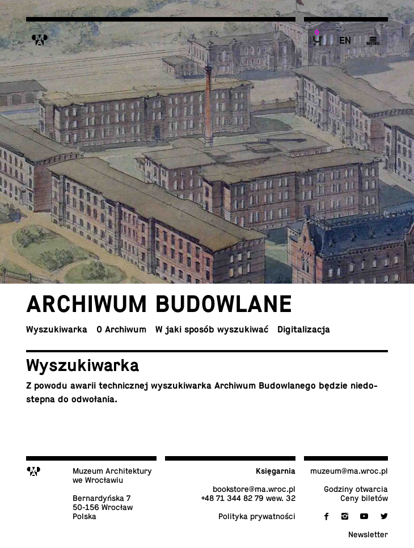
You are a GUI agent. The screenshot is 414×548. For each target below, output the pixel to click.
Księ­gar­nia (275, 470)
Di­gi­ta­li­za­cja (303, 329)
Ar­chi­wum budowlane (159, 303)
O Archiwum (121, 329)
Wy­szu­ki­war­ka (56, 329)
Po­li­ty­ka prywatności (256, 516)
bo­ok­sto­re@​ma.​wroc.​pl (254, 489)
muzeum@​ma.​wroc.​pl (349, 470)
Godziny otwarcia (356, 489)
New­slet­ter (368, 534)
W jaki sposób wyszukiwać (211, 329)
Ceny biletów (364, 498)
